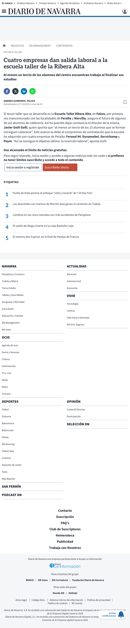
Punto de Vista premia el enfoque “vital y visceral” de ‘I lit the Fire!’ (53, 193)
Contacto (65, 510)
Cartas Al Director (76, 409)
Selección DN (78, 424)
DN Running (8, 444)
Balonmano (8, 423)
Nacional (71, 274)
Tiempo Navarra (47, 3)
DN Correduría (60, 580)
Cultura (6, 359)
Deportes (10, 401)
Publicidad (65, 541)
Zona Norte (8, 308)
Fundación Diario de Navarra (88, 580)
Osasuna (6, 416)
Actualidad (76, 266)
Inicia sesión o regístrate (22, 167)
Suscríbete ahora (56, 167)
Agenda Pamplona (70, 3)
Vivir (71, 296)
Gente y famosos (10, 352)
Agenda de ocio (10, 345)
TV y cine (6, 373)
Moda (5, 380)
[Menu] (4, 11)
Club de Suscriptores (64, 529)
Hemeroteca (65, 535)
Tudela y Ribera (10, 281)
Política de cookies (57, 603)
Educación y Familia (12, 315)
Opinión (73, 401)
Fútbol (5, 409)
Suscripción (65, 517)
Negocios (17, 46)
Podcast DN (12, 495)
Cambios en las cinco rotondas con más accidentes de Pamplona (52, 215)
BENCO (30, 580)
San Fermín (12, 486)
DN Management (40, 46)
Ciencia (71, 310)
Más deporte (8, 478)
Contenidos (64, 46)
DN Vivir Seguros (75, 324)
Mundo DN (58, 593)
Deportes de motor (12, 464)
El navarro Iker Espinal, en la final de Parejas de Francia (46, 237)
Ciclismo (6, 458)
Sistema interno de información (66, 600)
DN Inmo (6, 329)
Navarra (9, 266)
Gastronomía (9, 366)
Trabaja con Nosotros (65, 548)
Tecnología (72, 303)
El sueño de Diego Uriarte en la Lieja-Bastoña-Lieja (43, 226)
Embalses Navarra (93, 3)
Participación (74, 416)
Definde (72, 593)
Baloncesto (8, 430)
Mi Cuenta (77, 603)
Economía (72, 288)
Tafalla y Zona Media (12, 295)
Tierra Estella (9, 288)
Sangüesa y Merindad (13, 302)
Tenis (4, 471)
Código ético (38, 600)
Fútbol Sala (8, 451)
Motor (5, 386)
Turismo (6, 393)
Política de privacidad (98, 600)
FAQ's (65, 523)
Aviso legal (21, 600)
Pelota (5, 437)
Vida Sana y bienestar (78, 317)
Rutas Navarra (114, 3)
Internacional (74, 281)
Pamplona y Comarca (13, 274)
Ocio (6, 337)
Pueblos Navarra (25, 3)
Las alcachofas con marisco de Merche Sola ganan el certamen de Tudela (56, 204)
